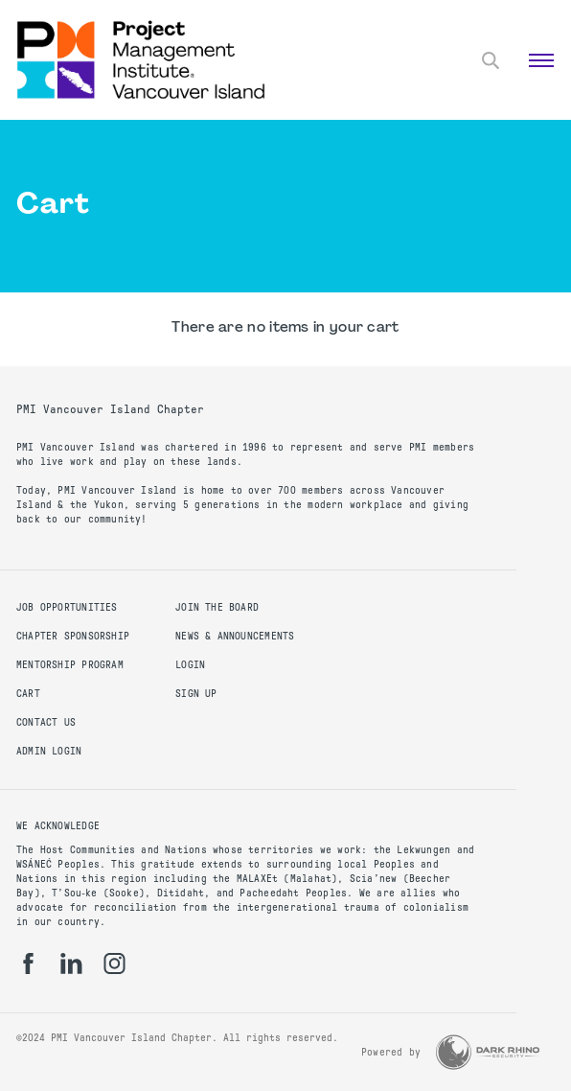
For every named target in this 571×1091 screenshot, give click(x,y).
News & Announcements (234, 636)
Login (190, 665)
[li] (71, 963)
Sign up (196, 693)
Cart (28, 693)
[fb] (28, 963)
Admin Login (48, 751)
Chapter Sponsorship (72, 636)
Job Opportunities (67, 607)
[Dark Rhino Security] (487, 1052)
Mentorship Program (70, 665)
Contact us (46, 722)
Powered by (391, 1052)
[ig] (114, 963)
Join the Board (217, 607)
